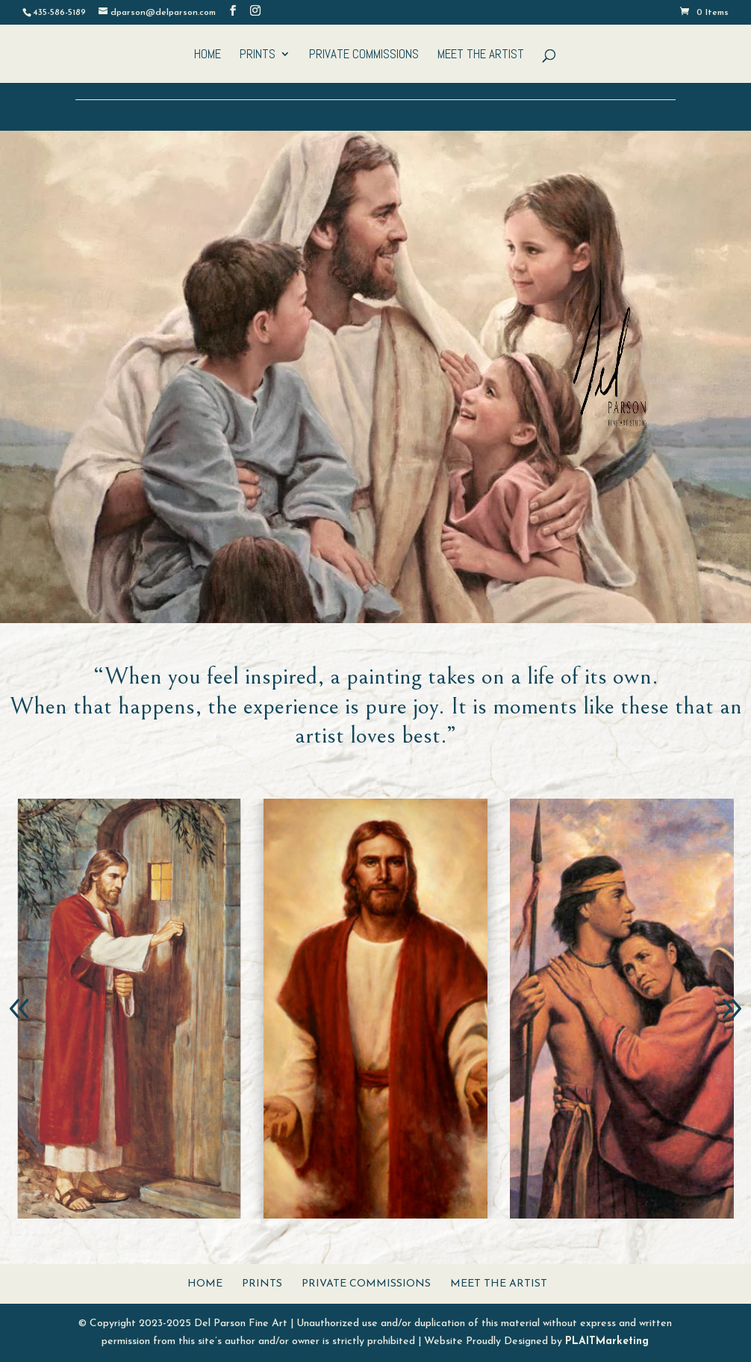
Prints (257, 55)
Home (207, 55)
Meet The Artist (480, 55)
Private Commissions (364, 55)
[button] (20, 1008)
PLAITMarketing (607, 1341)
